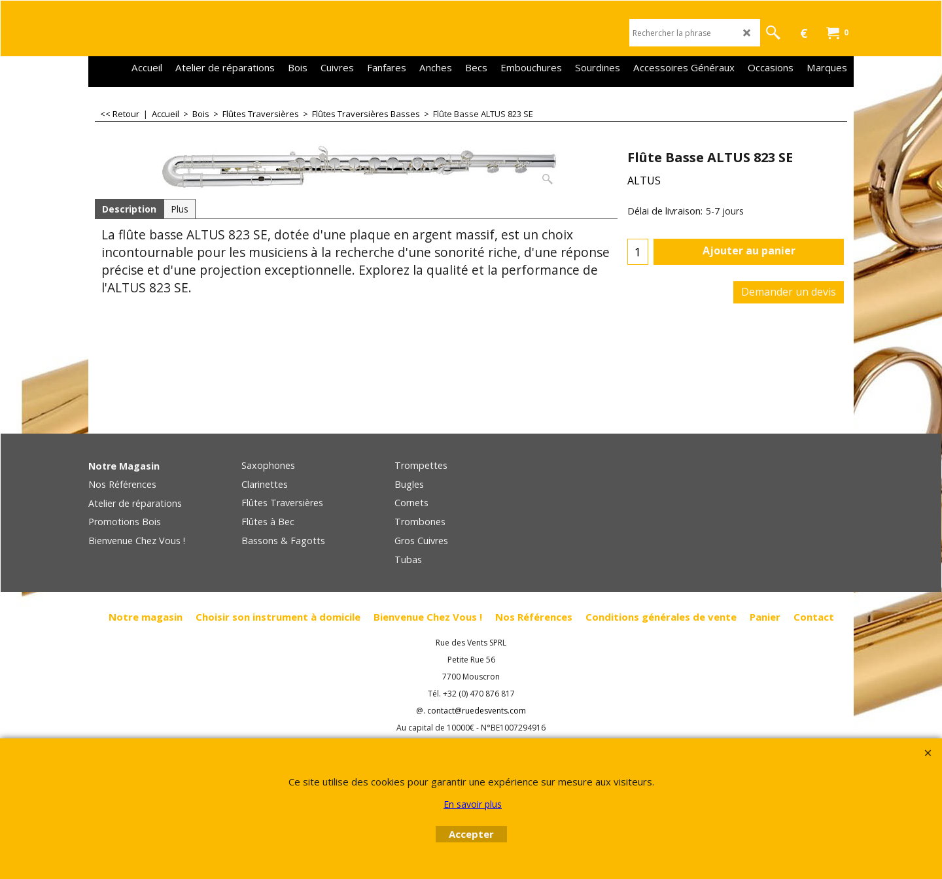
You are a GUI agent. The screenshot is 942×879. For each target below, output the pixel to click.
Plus (179, 209)
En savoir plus (473, 804)
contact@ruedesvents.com (476, 710)
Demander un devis (788, 291)
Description (129, 209)
